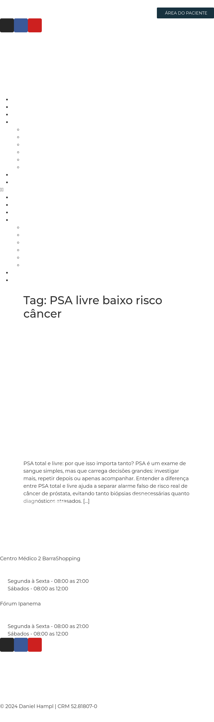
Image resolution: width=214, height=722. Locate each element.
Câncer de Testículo (46, 152)
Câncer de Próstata (46, 129)
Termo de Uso (24, 677)
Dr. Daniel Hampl (32, 107)
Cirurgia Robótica (33, 114)
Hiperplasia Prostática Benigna (61, 159)
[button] (107, 190)
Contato (21, 182)
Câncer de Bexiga (44, 144)
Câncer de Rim (40, 137)
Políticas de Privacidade (41, 662)
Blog (17, 175)
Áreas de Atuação (33, 122)
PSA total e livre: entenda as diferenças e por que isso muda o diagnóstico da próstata (100, 333)
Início (18, 99)
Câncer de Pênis (42, 167)
